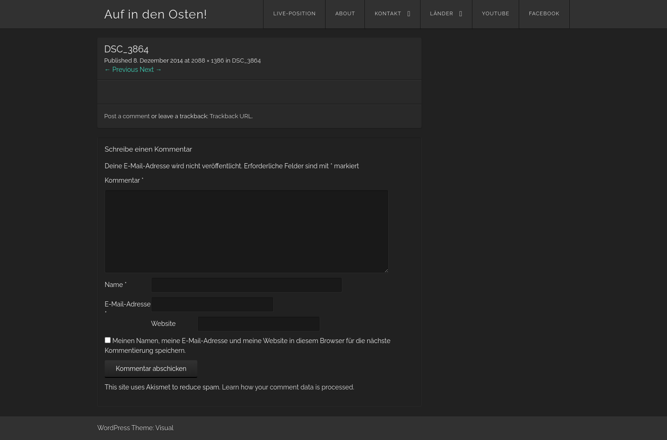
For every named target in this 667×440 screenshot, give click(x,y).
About (345, 14)
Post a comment (127, 116)
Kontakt (388, 14)
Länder (441, 14)
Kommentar (124, 180)
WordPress (113, 428)
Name (116, 284)
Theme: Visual (153, 428)
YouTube (496, 14)
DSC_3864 (246, 60)
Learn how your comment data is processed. (288, 387)
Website (163, 323)
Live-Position (294, 14)
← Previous (121, 69)
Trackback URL (230, 116)
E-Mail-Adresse (128, 309)
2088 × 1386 (207, 60)
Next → (151, 69)
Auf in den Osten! (156, 14)
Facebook (544, 14)
